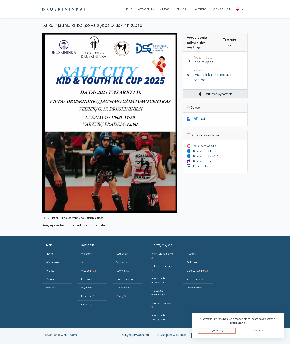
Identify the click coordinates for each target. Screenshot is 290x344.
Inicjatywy (87, 304)
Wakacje (87, 253)
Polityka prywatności (135, 335)
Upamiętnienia (125, 279)
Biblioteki (192, 262)
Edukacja (122, 253)
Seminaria (122, 270)
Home (128, 9)
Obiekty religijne (197, 270)
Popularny (182, 9)
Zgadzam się (216, 330)
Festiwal (87, 279)
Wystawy (87, 287)
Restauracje (194, 287)
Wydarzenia (146, 9)
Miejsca (164, 9)
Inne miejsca (203, 62)
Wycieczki (88, 270)
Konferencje (123, 287)
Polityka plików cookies (170, 335)
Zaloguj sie (222, 9)
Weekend (201, 9)
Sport (85, 262)
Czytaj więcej (259, 330)
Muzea (191, 253)
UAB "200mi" (69, 335)
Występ (121, 262)
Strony (121, 296)
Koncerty (87, 296)
